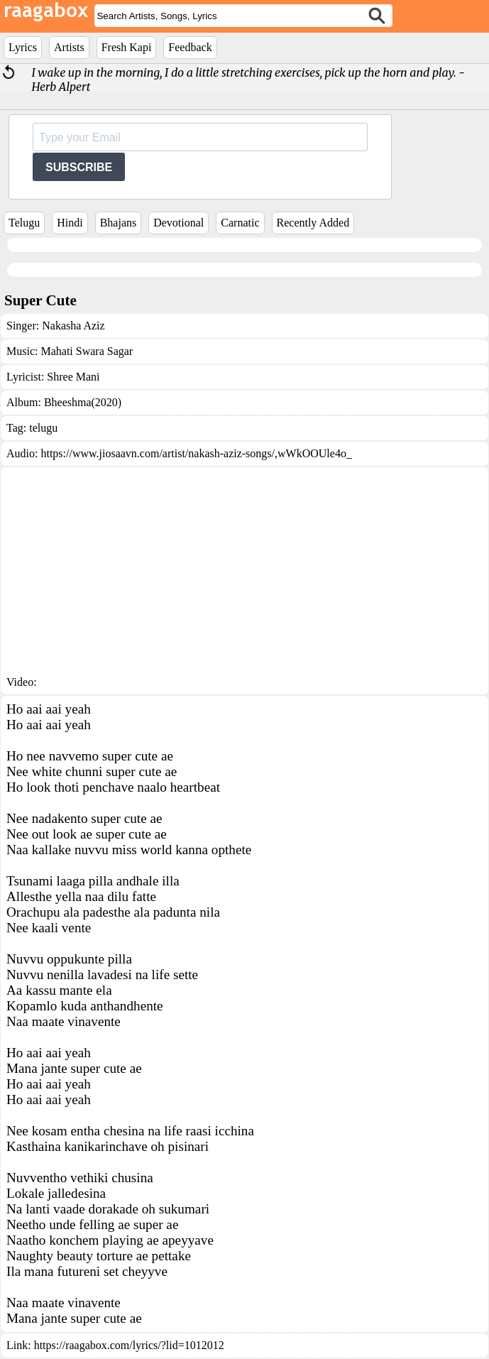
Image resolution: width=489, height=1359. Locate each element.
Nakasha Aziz (73, 326)
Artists (69, 47)
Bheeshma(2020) (82, 402)
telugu (43, 428)
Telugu (24, 223)
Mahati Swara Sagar (86, 351)
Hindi (69, 223)
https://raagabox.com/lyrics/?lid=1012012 (129, 1345)
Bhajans (118, 223)
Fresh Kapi (126, 47)
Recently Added (313, 223)
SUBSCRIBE (78, 167)
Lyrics (23, 47)
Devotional (178, 223)
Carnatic (240, 223)
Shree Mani (73, 377)
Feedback (189, 47)
